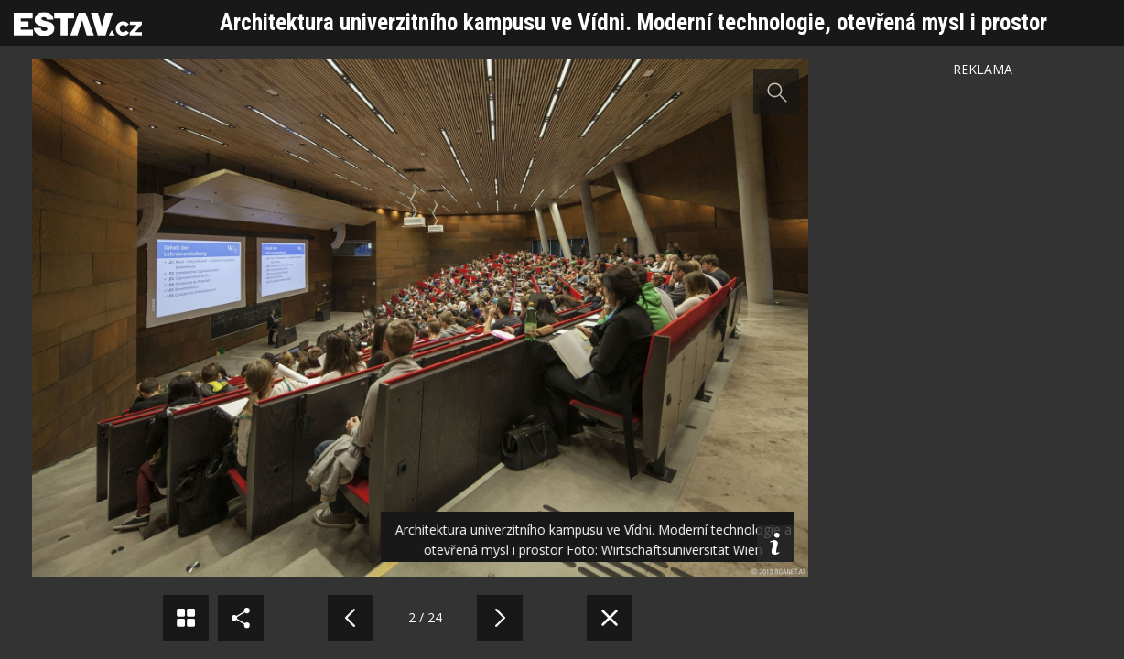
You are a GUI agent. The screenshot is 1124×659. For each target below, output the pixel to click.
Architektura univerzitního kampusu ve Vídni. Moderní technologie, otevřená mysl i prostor (633, 22)
